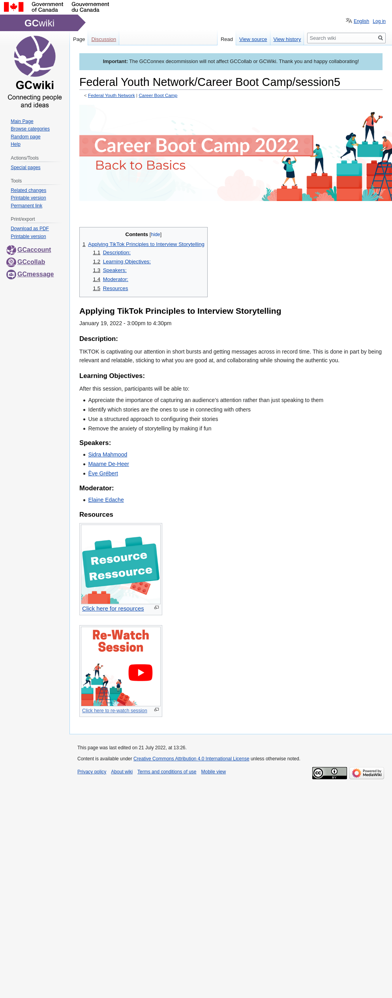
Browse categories (30, 129)
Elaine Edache (106, 500)
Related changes (28, 190)
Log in (379, 21)
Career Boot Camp (158, 95)
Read (227, 39)
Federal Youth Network (111, 95)
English (361, 21)
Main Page (22, 121)
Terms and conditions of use (166, 772)
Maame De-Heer (108, 464)
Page (79, 39)
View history (287, 39)
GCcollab (25, 262)
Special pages (25, 167)
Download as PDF (30, 228)
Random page (25, 137)
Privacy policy (91, 772)
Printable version (28, 198)
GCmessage (30, 274)
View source (253, 39)
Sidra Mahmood (107, 454)
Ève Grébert (103, 473)
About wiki (122, 772)
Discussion (103, 39)
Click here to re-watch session (114, 710)
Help (16, 144)
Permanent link (26, 206)
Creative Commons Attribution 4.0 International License (191, 759)
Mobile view (213, 772)
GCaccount (28, 249)
